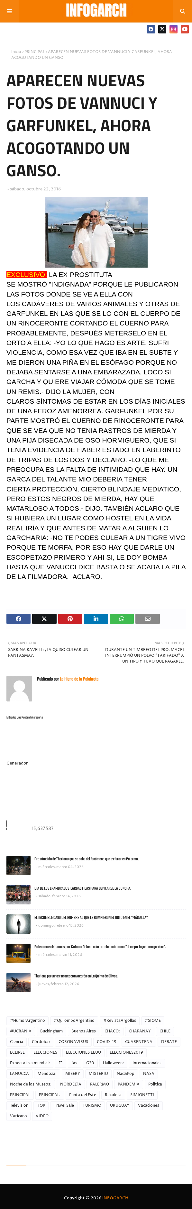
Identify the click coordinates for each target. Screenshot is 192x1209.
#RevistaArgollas (119, 1020)
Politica (155, 1084)
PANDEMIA (129, 1084)
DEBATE (169, 1042)
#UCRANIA (21, 1031)
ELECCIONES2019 (126, 1052)
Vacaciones (148, 1105)
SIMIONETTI (142, 1095)
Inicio (16, 52)
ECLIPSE (17, 1052)
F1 (61, 1063)
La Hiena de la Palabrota (78, 679)
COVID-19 (106, 1042)
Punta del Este (82, 1095)
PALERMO (99, 1084)
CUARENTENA (138, 1042)
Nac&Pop (125, 1073)
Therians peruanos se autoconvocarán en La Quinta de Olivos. (76, 976)
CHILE (165, 1031)
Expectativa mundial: (30, 1063)
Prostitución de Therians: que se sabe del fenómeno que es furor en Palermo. (86, 859)
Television (19, 1105)
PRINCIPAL (34, 52)
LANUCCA (19, 1073)
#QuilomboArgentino (74, 1020)
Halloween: (113, 1063)
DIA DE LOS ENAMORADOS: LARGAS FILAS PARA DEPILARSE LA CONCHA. (82, 888)
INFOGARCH (115, 1198)
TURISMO (92, 1105)
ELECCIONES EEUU (83, 1052)
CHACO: (112, 1031)
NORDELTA (70, 1084)
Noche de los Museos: (30, 1084)
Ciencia (16, 1042)
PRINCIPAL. (49, 1095)
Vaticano (18, 1116)
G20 (90, 1063)
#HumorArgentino (27, 1020)
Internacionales (147, 1063)
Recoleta (113, 1095)
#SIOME (153, 1020)
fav (74, 1063)
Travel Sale (64, 1105)
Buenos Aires (83, 1031)
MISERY (72, 1073)
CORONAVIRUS (73, 1042)
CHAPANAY (140, 1031)
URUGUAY (119, 1105)
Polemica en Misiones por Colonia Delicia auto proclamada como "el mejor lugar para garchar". (100, 947)
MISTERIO (98, 1073)
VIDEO (42, 1116)
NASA (148, 1073)
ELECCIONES (45, 1052)
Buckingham (51, 1031)
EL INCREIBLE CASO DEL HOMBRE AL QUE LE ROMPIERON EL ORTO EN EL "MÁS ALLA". (91, 917)
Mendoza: (47, 1073)
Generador (17, 763)
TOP (41, 1105)
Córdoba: (41, 1042)
